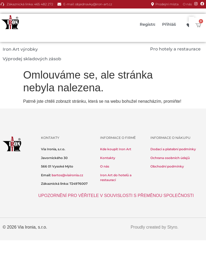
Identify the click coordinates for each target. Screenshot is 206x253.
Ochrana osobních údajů (170, 158)
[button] (23, 49)
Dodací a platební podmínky (173, 149)
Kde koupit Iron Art (115, 149)
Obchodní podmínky (167, 166)
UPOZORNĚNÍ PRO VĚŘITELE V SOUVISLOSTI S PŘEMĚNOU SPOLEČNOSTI (116, 195)
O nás (104, 166)
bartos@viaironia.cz (67, 175)
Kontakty (107, 158)
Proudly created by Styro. (155, 227)
